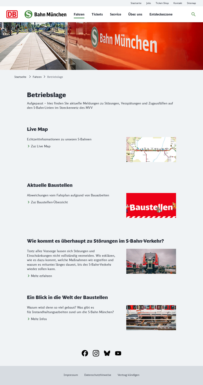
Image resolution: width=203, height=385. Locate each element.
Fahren (37, 76)
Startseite (20, 76)
